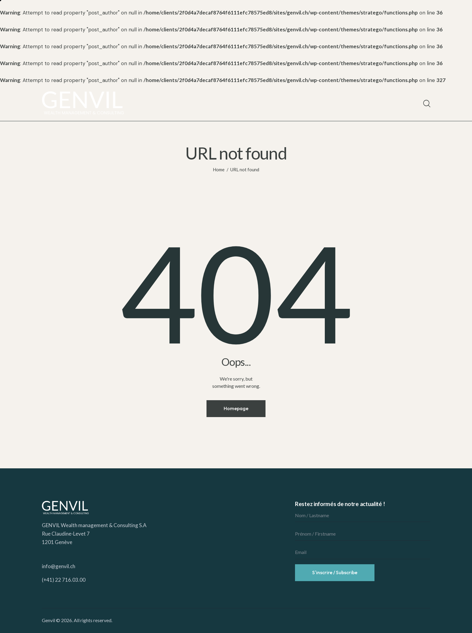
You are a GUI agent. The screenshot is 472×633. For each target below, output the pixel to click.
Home (219, 169)
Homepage (236, 408)
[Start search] (426, 104)
